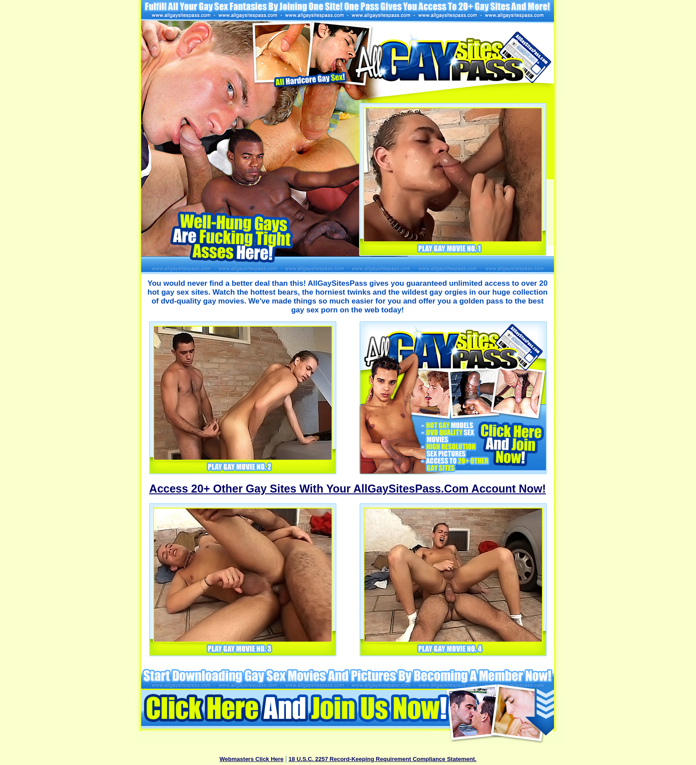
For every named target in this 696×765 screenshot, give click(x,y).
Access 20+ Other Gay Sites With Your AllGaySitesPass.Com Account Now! (347, 488)
